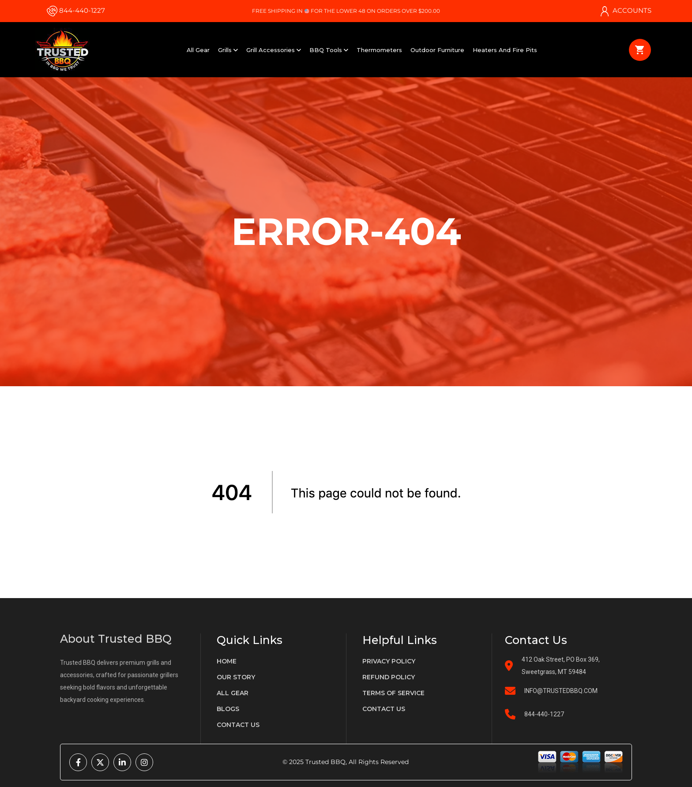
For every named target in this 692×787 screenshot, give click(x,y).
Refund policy (388, 677)
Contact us (238, 725)
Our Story (236, 677)
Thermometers (379, 49)
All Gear (198, 49)
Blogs (228, 709)
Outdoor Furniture (437, 49)
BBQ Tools (328, 49)
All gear (232, 693)
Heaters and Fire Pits (505, 49)
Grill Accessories (273, 49)
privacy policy (388, 661)
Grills (228, 49)
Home (227, 661)
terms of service (393, 693)
